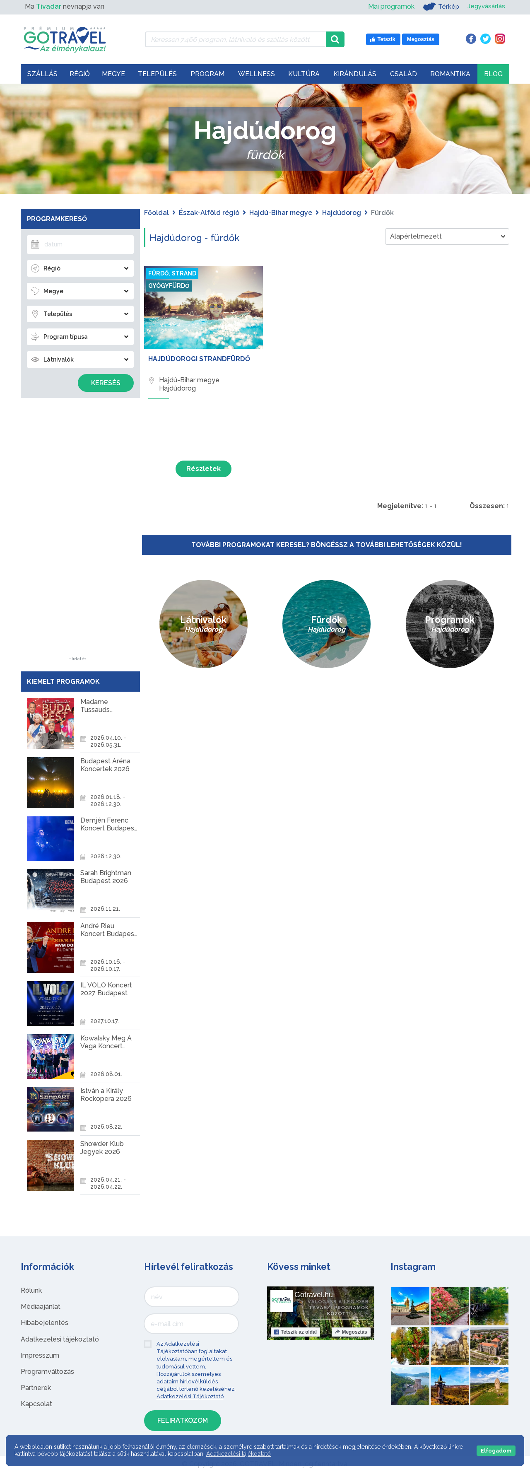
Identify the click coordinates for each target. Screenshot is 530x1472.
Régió (80, 74)
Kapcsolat (36, 1404)
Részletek (203, 469)
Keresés (105, 383)
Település (157, 74)
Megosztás (351, 1332)
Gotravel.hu (313, 1295)
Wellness (256, 74)
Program (207, 74)
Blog (493, 74)
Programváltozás (47, 1371)
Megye (113, 74)
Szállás (42, 74)
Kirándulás (354, 74)
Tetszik (295, 1332)
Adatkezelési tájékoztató (60, 1339)
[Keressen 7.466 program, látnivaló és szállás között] (235, 39)
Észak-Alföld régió (209, 213)
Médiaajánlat (40, 1306)
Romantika (450, 74)
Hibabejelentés (44, 1323)
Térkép (438, 6)
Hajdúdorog (341, 213)
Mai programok (388, 6)
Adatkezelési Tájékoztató (190, 1396)
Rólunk (31, 1290)
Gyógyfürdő (169, 285)
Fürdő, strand (172, 273)
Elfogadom (496, 1451)
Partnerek (36, 1388)
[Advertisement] (77, 532)
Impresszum (40, 1355)
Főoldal (156, 213)
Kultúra (304, 74)
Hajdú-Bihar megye (280, 213)
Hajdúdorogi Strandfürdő (199, 359)
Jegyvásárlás (485, 6)
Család (403, 74)
